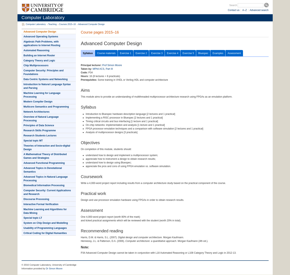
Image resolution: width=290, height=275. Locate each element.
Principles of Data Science (39, 125)
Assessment (234, 53)
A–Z (244, 10)
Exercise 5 (188, 53)
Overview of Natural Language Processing (41, 118)
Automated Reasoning (36, 50)
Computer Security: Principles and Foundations (44, 72)
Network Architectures (37, 111)
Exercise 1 (125, 53)
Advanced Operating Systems (41, 36)
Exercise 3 (157, 53)
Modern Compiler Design (38, 101)
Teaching (52, 24)
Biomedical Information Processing (44, 185)
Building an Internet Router (39, 55)
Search (233, 5)
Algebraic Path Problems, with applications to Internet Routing (42, 43)
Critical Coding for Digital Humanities (45, 233)
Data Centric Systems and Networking (46, 79)
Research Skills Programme (40, 130)
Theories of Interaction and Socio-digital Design (47, 147)
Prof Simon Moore (112, 65)
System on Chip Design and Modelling (46, 223)
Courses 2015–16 (67, 24)
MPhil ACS (98, 68)
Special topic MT (33, 140)
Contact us (233, 10)
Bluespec (203, 53)
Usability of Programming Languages (45, 228)
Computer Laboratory (43, 17)
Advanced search (259, 10)
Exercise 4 (172, 53)
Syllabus (88, 53)
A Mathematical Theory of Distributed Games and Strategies (45, 156)
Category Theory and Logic (39, 60)
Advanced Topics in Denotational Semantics (43, 170)
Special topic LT (33, 217)
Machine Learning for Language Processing (42, 95)
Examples (217, 53)
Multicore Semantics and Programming (46, 106)
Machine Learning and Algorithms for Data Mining (45, 211)
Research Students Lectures (40, 135)
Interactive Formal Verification (41, 204)
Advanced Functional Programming (44, 163)
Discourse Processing (36, 199)
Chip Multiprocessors (36, 65)
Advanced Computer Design (91, 24)
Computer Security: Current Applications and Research (47, 192)
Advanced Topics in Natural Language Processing (46, 178)
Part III (109, 68)
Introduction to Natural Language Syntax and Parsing (47, 86)
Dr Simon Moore (54, 268)
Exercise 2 (141, 53)
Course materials (106, 53)
